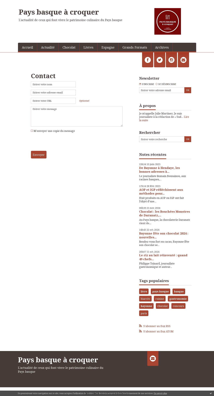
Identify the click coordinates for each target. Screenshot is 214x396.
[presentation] (55, 143)
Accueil (27, 47)
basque (179, 291)
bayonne (146, 306)
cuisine (159, 299)
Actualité (48, 47)
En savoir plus (160, 393)
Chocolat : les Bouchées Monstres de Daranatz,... (164, 213)
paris (144, 313)
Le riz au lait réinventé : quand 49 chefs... (163, 257)
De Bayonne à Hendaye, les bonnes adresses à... (159, 169)
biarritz (145, 299)
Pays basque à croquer (59, 12)
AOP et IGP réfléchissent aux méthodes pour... (161, 191)
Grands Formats (134, 47)
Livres (88, 47)
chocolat (162, 306)
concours (178, 306)
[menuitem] (27, 47)
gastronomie (178, 299)
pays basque (160, 291)
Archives (162, 47)
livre (144, 291)
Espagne (108, 47)
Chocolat (69, 47)
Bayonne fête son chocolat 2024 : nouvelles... (163, 235)
